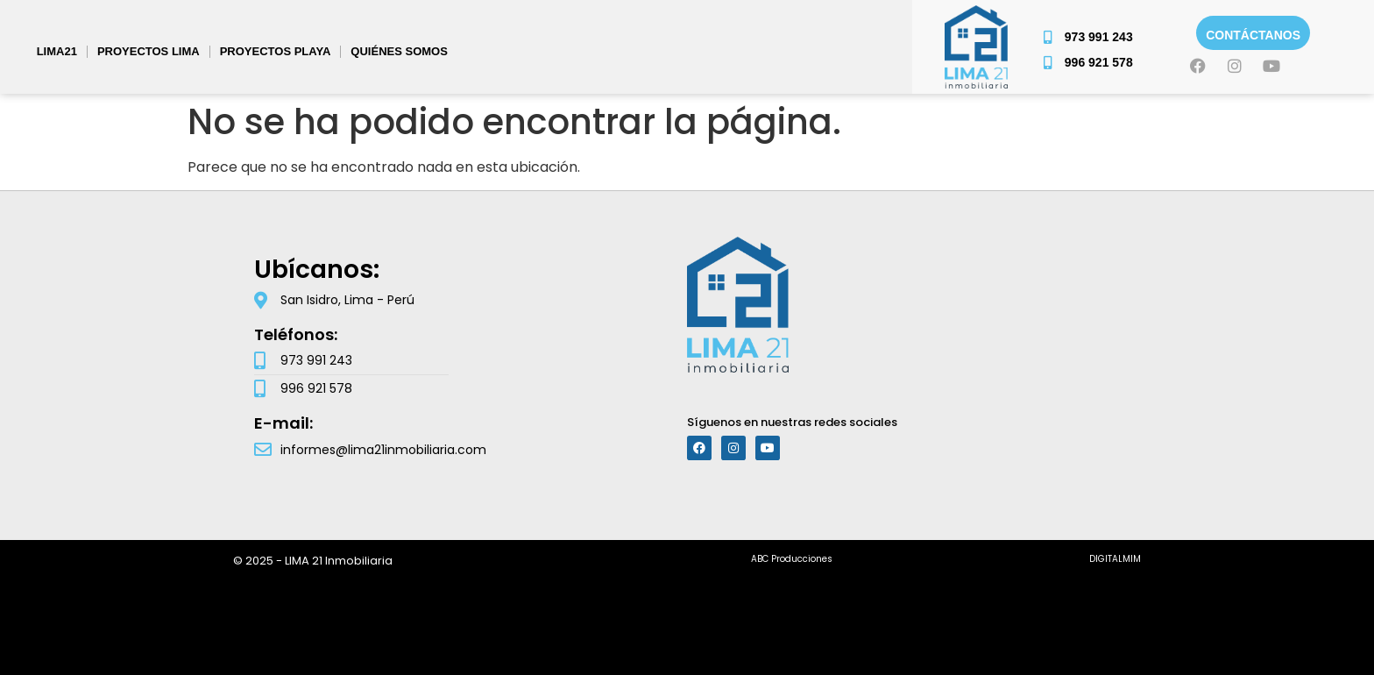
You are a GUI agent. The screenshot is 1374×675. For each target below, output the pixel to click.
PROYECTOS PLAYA (275, 51)
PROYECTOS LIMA (148, 51)
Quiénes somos (399, 51)
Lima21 (57, 51)
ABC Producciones (791, 558)
